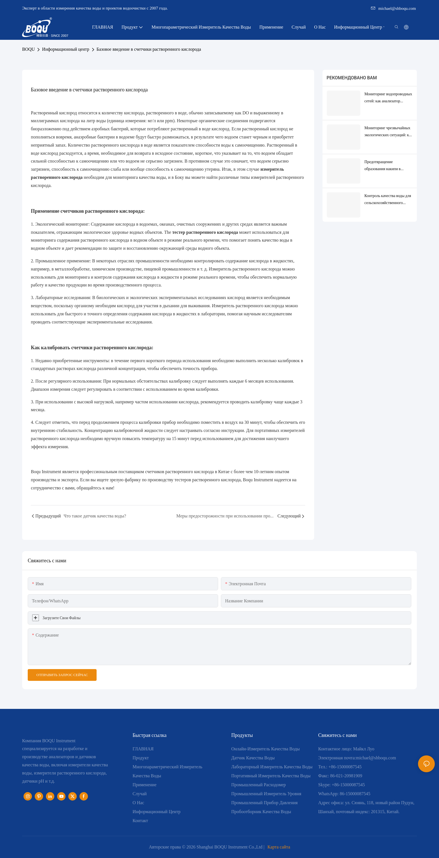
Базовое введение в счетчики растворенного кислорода (149, 49)
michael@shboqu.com (393, 8)
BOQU (28, 49)
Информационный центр (65, 49)
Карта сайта (278, 847)
